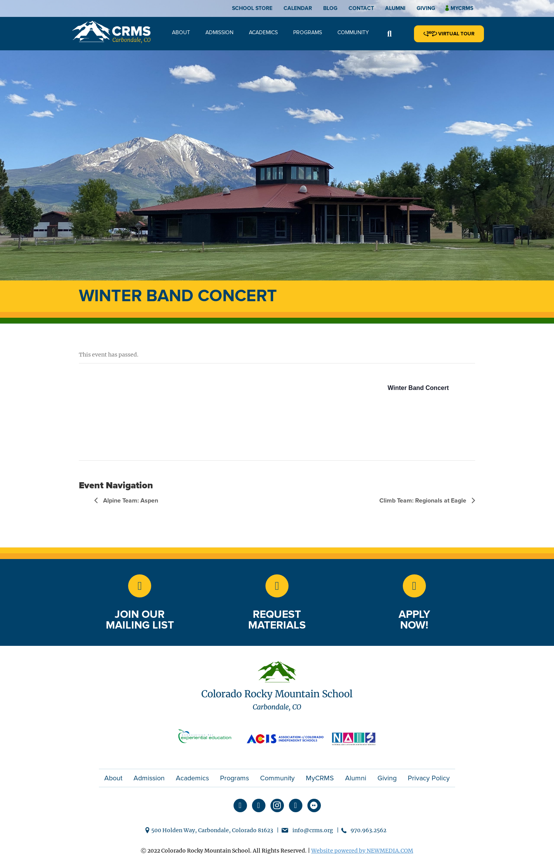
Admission (219, 32)
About (181, 32)
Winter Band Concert (418, 388)
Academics (263, 32)
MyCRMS (320, 778)
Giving (426, 8)
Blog (330, 8)
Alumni (395, 8)
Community (353, 32)
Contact (361, 8)
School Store (252, 8)
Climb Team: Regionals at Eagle (423, 500)
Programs (307, 32)
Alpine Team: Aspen (130, 500)
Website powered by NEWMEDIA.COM (362, 850)
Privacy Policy (429, 778)
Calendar (298, 8)
